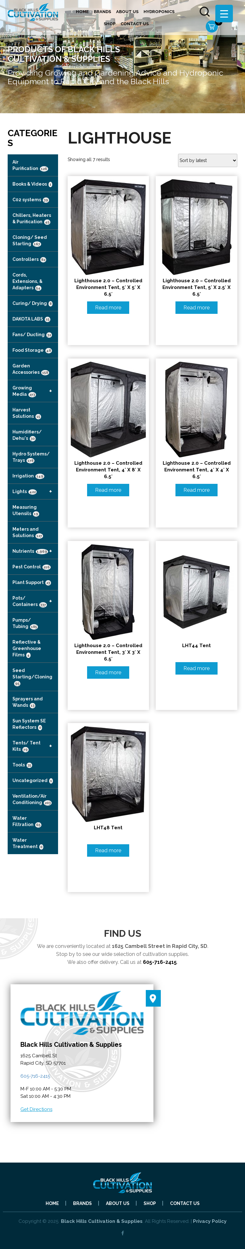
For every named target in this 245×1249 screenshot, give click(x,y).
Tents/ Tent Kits (35, 746)
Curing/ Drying (32, 304)
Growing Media (35, 391)
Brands (102, 11)
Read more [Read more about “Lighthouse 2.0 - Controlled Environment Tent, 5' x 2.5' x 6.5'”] (196, 308)
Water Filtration (26, 822)
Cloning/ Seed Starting (29, 241)
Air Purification (30, 165)
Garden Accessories (30, 369)
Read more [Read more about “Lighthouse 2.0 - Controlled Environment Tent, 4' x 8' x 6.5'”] (108, 490)
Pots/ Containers (35, 601)
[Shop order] (207, 160)
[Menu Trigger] (224, 13)
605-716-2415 (160, 962)
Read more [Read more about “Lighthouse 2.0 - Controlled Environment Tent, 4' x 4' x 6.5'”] (196, 490)
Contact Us (135, 23)
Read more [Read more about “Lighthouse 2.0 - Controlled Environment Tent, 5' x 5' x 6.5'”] (108, 308)
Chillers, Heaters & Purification (31, 219)
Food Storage (32, 350)
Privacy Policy (209, 1221)
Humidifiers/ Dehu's (27, 435)
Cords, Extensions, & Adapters (27, 281)
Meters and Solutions (27, 533)
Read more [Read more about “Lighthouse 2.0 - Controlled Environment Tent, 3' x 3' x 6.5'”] (108, 672)
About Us (127, 11)
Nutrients (35, 551)
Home (82, 11)
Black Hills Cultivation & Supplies (102, 1221)
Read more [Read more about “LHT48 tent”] (108, 850)
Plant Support (31, 583)
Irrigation (28, 476)
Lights (35, 491)
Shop (109, 23)
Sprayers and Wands (27, 702)
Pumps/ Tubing (25, 623)
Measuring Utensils (25, 511)
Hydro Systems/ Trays (31, 457)
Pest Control (31, 567)
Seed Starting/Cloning (32, 677)
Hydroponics (159, 11)
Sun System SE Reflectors (29, 724)
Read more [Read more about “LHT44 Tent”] (196, 668)
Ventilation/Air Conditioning (32, 800)
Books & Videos (32, 184)
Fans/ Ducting (32, 335)
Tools (22, 765)
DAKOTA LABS (31, 319)
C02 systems (30, 200)
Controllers (29, 259)
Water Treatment (27, 844)
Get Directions (36, 1109)
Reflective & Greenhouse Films (26, 648)
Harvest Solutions (26, 413)
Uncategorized (32, 781)
